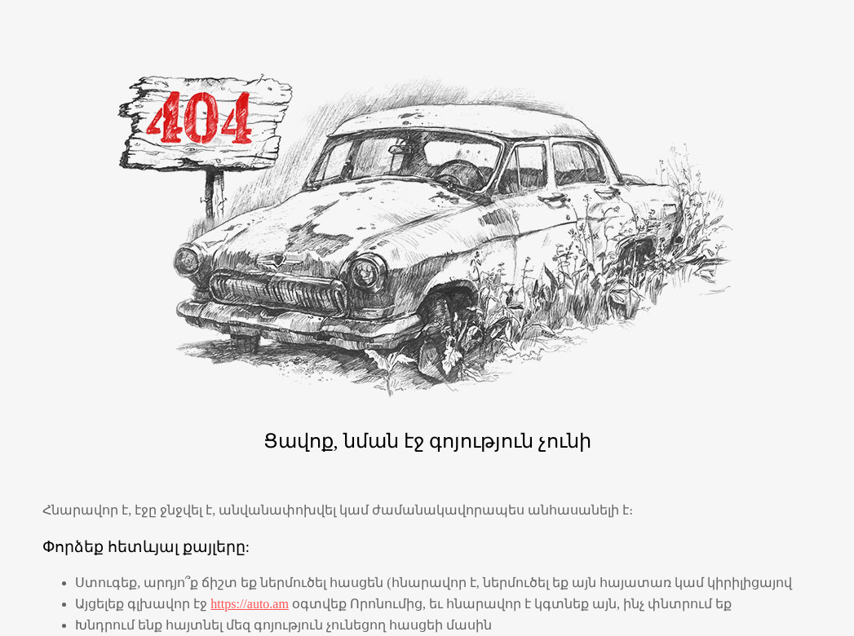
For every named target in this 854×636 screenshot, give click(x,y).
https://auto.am (249, 604)
